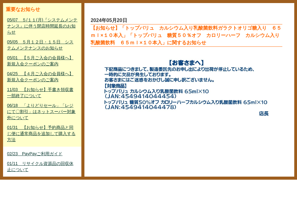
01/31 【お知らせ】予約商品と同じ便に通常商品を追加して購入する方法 (41, 133)
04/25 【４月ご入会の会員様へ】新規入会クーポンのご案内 (40, 76)
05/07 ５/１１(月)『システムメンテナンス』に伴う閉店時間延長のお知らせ (42, 26)
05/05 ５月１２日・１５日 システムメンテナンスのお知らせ (40, 44)
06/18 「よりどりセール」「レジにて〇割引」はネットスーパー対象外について (41, 111)
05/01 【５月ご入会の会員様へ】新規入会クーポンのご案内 (40, 60)
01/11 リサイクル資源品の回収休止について (40, 166)
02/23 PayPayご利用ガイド (34, 153)
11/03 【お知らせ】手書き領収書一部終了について (40, 92)
